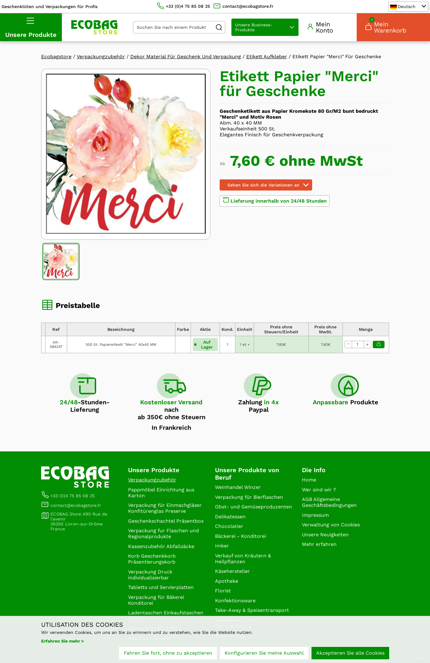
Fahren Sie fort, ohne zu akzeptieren (168, 653)
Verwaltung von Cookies (331, 525)
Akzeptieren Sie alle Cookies (350, 653)
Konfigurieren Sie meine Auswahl (264, 653)
